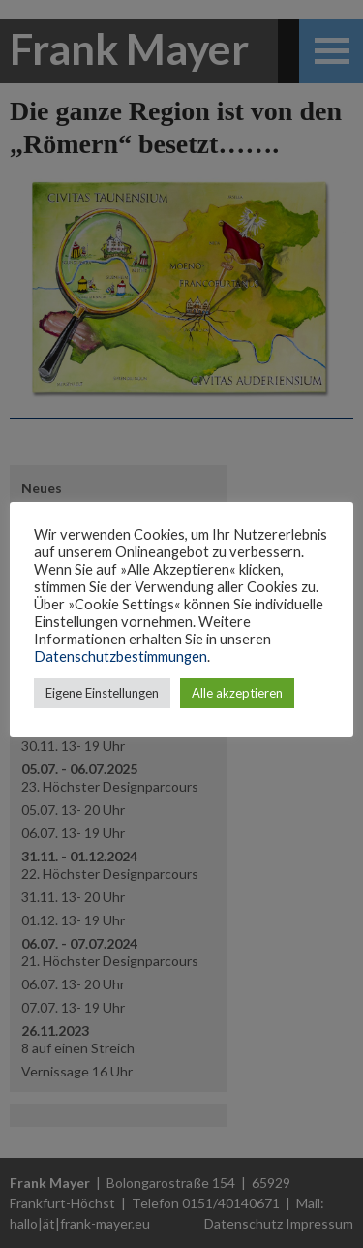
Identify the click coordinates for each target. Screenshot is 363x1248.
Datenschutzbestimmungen (120, 656)
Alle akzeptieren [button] (237, 693)
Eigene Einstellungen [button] (102, 693)
